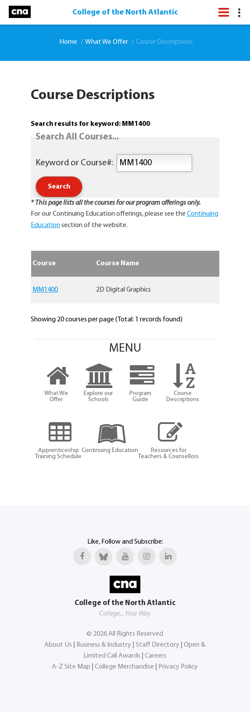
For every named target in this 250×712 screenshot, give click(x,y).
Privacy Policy (178, 666)
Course (44, 263)
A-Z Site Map (71, 666)
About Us (58, 644)
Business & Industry (103, 644)
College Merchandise (124, 666)
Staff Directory (157, 644)
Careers (155, 655)
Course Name (117, 263)
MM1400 (45, 289)
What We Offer (106, 42)
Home (68, 42)
